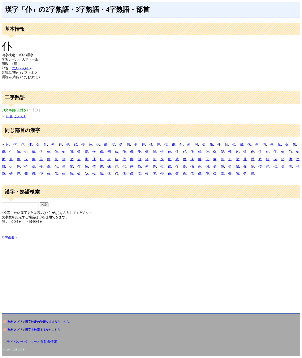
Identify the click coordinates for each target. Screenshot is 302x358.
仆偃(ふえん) (15, 116)
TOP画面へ (10, 237)
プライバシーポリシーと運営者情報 (30, 342)
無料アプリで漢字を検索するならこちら (34, 329)
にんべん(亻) (21, 68)
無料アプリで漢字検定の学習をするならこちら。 (40, 321)
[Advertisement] (127, 272)
